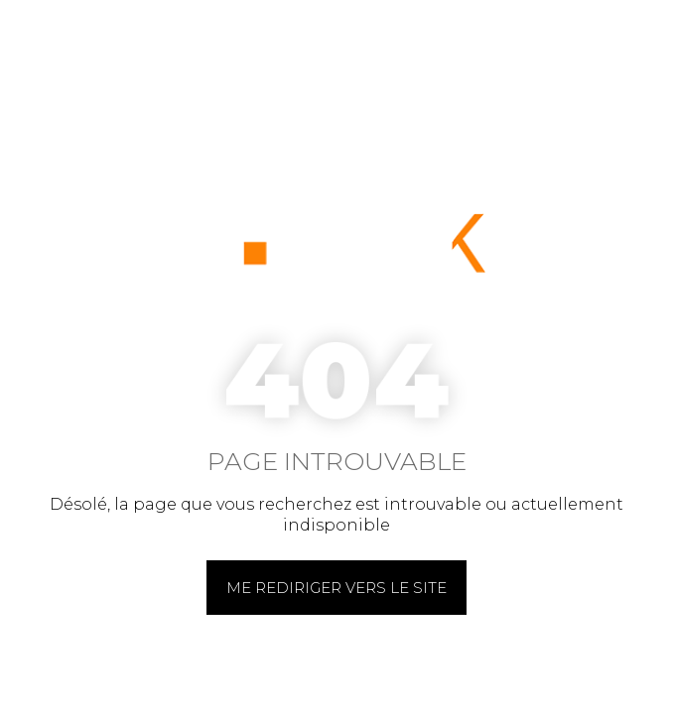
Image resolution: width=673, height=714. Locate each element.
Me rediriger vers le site (336, 587)
